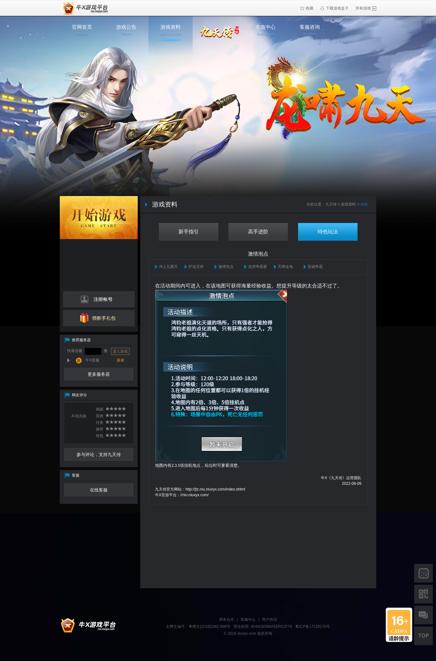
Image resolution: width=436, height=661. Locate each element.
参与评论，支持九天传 (99, 454)
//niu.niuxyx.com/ (194, 495)
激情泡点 (226, 266)
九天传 (331, 204)
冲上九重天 (168, 266)
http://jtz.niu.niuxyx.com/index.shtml (215, 489)
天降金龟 (285, 266)
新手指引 (188, 231)
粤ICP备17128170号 (312, 626)
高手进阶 (258, 231)
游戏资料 (348, 204)
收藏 (306, 8)
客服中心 (248, 619)
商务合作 (226, 619)
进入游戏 (120, 351)
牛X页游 (84, 8)
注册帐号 (98, 299)
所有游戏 (366, 8)
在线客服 (99, 489)
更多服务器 (99, 374)
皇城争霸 (315, 266)
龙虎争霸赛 (257, 266)
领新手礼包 (98, 318)
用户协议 (269, 619)
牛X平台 (87, 625)
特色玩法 (328, 231)
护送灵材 (196, 266)
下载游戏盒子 (334, 8)
